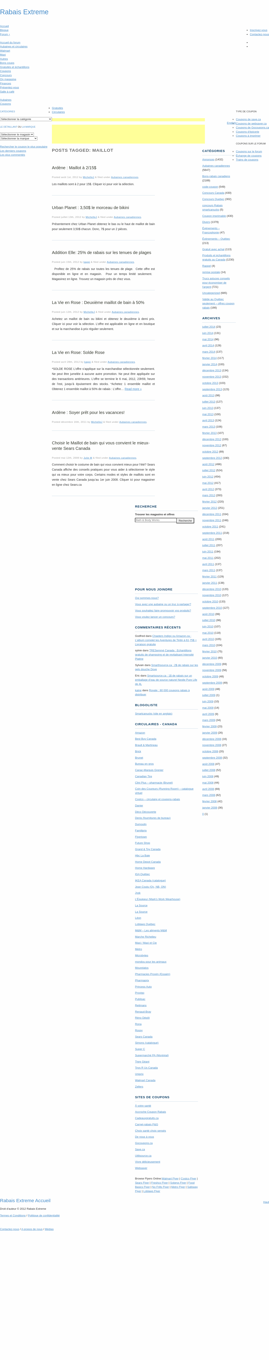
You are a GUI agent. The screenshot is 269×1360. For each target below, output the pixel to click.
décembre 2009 (211, 664)
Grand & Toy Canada (147, 849)
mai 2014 (207, 339)
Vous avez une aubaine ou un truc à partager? (163, 604)
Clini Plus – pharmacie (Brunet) (154, 782)
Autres (4, 58)
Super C (140, 1049)
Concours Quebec (213, 199)
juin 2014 (207, 333)
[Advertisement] (128, 119)
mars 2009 (208, 720)
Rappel (206, 265)
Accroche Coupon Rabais (150, 1111)
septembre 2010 (212, 607)
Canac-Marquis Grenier (149, 770)
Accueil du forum (10, 42)
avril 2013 (208, 420)
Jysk (137, 892)
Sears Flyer (142, 1182)
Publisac (140, 999)
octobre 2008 (210, 751)
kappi (86, 261)
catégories (7, 111)
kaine (138, 690)
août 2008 (208, 764)
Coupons (5, 71)
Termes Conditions (13, 1215)
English (231, 122)
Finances (5, 83)
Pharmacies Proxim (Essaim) (152, 974)
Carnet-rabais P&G (146, 1124)
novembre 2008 (211, 745)
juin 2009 (207, 701)
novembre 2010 (211, 595)
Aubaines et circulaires (14, 46)
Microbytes (141, 955)
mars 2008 (208, 795)
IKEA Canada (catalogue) (150, 880)
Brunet (139, 757)
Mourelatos (141, 967)
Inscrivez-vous (258, 30)
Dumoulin (140, 824)
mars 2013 (208, 426)
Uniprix (139, 1074)
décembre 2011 (211, 514)
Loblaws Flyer (151, 1191)
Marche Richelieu (145, 936)
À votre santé (143, 1105)
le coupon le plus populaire (23, 146)
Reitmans (140, 1005)
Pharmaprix (142, 980)
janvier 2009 (209, 732)
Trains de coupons (247, 159)
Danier (139, 805)
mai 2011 (207, 557)
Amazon (140, 732)
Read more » (133, 389)
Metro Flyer (178, 1187)
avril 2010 (208, 639)
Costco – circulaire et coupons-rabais (157, 799)
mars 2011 (208, 570)
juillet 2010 (208, 620)
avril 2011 (208, 564)
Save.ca (140, 1149)
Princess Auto (143, 986)
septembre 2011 (212, 532)
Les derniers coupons (13, 150)
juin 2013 (207, 408)
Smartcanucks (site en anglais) (153, 713)
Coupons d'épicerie (247, 131)
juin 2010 (207, 626)
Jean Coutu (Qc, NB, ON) (150, 886)
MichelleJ (88, 177)
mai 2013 (207, 414)
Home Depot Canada (148, 861)
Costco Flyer (188, 1178)
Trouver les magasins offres (154, 514)
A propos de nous (31, 1229)
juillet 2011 (208, 545)
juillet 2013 (208, 401)
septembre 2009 (212, 682)
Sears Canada (143, 1036)
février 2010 (209, 651)
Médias (49, 1229)
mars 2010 (208, 645)
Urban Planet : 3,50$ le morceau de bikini (90, 207)
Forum (5, 34)
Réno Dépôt (142, 1017)
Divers (206, 222)
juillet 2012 (208, 470)
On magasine (8, 79)
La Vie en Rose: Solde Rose (78, 352)
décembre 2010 (211, 589)
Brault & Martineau (146, 745)
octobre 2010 (210, 601)
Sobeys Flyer (178, 1182)
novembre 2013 (211, 376)
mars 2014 (208, 351)
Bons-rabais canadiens (216, 176)
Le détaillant (8, 127)
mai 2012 (207, 482)
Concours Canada (213, 192)
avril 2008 (208, 789)
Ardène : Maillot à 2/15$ (74, 167)
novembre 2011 (211, 520)
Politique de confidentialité (44, 1215)
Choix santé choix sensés (150, 1130)
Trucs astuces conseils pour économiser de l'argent (216, 282)
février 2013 (209, 433)
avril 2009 (208, 714)
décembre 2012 (211, 439)
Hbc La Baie (142, 855)
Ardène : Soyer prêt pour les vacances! (88, 412)
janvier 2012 (209, 507)
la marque (29, 127)
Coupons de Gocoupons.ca (252, 127)
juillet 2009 (208, 695)
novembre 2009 (211, 670)
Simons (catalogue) (146, 1042)
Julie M (87, 457)
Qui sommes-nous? (147, 597)
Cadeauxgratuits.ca (146, 1118)
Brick (138, 751)
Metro (138, 949)
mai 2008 (207, 782)
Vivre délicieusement (147, 1161)
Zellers (139, 1086)
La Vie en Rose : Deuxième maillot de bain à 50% (98, 302)
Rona (138, 1024)
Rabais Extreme (24, 12)
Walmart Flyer (170, 1178)
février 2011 (209, 576)
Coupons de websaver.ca (251, 123)
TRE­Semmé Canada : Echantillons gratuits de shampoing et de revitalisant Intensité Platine (164, 654)
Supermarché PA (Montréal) (152, 1055)
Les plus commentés (12, 154)
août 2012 (208, 464)
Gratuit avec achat (213, 249)
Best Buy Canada (145, 738)
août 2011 (208, 539)
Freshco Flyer (159, 1182)
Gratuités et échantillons (14, 67)
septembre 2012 (212, 457)
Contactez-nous (259, 34)
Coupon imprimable (214, 215)
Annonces (208, 159)
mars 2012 (208, 495)
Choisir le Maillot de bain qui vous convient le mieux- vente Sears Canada (101, 446)
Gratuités (57, 108)
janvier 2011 (209, 582)
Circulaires (58, 112)
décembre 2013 (211, 370)
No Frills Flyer (160, 1187)
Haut (266, 1202)
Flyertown (141, 836)
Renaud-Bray (143, 1011)
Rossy (138, 1030)
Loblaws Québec (145, 924)
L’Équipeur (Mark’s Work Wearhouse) (157, 899)
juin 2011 (207, 551)
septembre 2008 (212, 757)
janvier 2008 (209, 807)
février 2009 (209, 726)
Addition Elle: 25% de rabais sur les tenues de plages (101, 252)
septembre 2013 (212, 389)
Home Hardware (145, 867)
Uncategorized (211, 293)
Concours (6, 75)
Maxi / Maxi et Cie (146, 942)
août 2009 (208, 689)
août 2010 (208, 614)
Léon (138, 917)
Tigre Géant (142, 1061)
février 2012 (209, 501)
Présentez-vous (9, 87)
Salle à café (7, 91)
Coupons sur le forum (249, 151)
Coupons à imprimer (248, 135)
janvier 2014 (209, 364)
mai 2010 (207, 632)
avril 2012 (208, 489)
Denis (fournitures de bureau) (152, 817)
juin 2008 (207, 776)
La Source (141, 905)
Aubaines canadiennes (124, 177)
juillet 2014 (208, 326)
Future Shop (142, 842)
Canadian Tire (143, 776)
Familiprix (141, 830)
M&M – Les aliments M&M (151, 930)
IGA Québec (142, 874)
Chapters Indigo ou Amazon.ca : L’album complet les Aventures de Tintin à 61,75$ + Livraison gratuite (166, 640)
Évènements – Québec (216, 238)
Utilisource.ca (143, 1155)
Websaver (141, 1168)
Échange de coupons (248, 155)
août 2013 (208, 395)
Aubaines (5, 99)
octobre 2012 (210, 451)
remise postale (211, 272)
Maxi (3, 54)
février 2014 (209, 358)
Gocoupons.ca (144, 1143)
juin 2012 (207, 476)
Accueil (4, 26)
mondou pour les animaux (150, 961)
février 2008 (209, 801)
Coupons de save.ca (248, 119)
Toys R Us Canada (146, 1067)
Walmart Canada (145, 1080)
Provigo (139, 992)
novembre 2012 (211, 445)
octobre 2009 (210, 676)
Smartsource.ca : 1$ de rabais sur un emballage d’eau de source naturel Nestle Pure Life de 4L (166, 680)
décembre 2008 (211, 739)
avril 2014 (208, 345)
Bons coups (7, 62)
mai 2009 (207, 707)
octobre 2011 (210, 526)
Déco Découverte (145, 811)
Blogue (4, 30)
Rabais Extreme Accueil (25, 1200)
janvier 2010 (209, 657)
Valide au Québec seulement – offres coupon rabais (218, 303)
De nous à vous (144, 1136)
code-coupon (210, 186)
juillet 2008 (208, 770)
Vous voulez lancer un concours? (155, 616)
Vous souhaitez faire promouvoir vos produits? (163, 610)
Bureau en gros (144, 763)
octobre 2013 (210, 383)
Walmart (5, 50)
